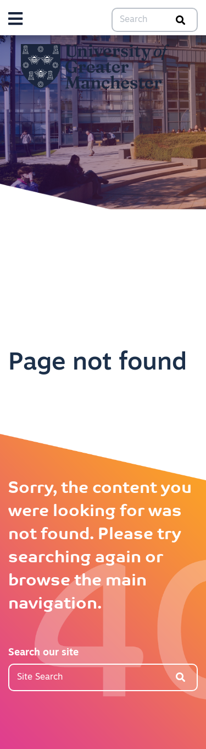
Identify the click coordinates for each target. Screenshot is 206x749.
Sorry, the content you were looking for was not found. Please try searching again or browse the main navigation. (100, 546)
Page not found (97, 363)
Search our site (43, 653)
